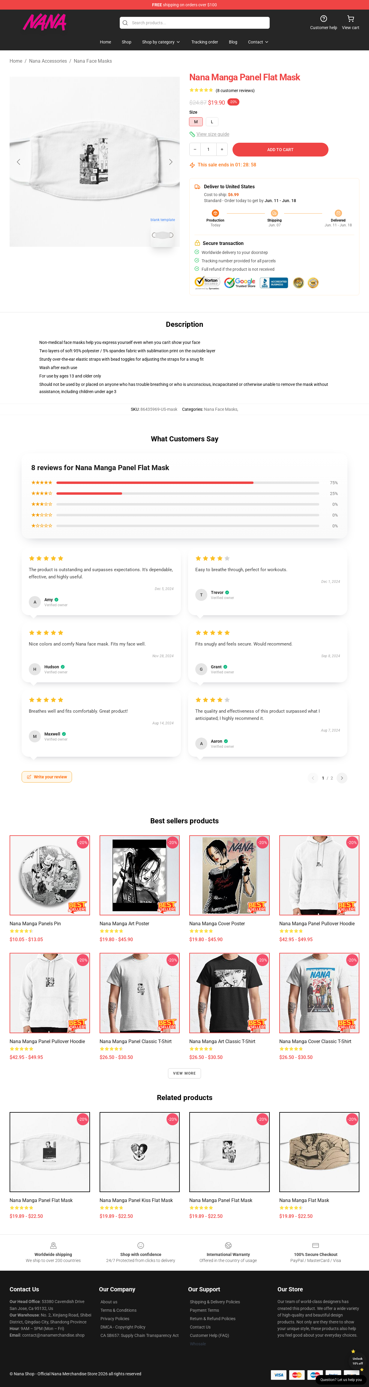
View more (184, 1073)
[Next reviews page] (342, 778)
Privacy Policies (114, 1318)
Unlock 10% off (357, 1361)
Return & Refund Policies (213, 1318)
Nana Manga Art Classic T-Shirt (222, 1041)
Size (193, 112)
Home (16, 61)
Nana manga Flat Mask (304, 1200)
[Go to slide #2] (110, 265)
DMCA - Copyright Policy (123, 1327)
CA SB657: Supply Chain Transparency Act (139, 1335)
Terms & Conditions (118, 1310)
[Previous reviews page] (313, 778)
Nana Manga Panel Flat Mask (41, 1200)
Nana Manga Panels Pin (35, 923)
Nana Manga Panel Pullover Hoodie (317, 923)
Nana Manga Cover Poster (217, 923)
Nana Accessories (48, 61)
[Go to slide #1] (79, 265)
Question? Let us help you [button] (341, 1380)
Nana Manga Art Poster (124, 923)
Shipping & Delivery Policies (215, 1301)
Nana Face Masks (93, 61)
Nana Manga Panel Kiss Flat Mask (136, 1200)
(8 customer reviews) (235, 90)
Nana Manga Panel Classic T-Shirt (136, 1041)
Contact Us (200, 1327)
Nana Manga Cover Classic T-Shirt (315, 1041)
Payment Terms (204, 1310)
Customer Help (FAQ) (209, 1335)
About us (108, 1301)
